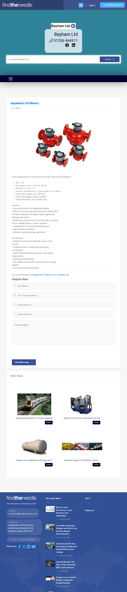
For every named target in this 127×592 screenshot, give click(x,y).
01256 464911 (63, 40)
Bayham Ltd (66, 34)
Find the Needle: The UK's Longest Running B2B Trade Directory (65, 565)
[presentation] (30, 352)
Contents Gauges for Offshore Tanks (81, 460)
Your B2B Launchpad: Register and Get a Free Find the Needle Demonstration (66, 529)
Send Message (24, 362)
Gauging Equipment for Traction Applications (36, 418)
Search (109, 59)
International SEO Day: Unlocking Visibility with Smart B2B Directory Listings (66, 548)
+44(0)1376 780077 (27, 539)
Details (48, 422)
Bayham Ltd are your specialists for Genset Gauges (87, 418)
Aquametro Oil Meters (42, 275)
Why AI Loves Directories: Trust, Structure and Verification (64, 511)
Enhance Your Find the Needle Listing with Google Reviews (66, 580)
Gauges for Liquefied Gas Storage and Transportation (40, 460)
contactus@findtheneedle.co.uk (23, 514)
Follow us (91, 510)
